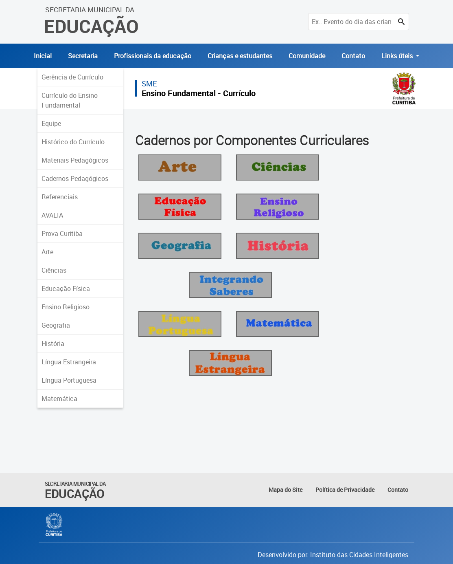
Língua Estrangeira (69, 361)
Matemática (59, 398)
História (53, 343)
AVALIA (52, 215)
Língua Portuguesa (69, 380)
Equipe (51, 123)
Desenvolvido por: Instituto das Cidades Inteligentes (333, 554)
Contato (353, 55)
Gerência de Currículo (72, 77)
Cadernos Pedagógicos (75, 178)
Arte (47, 251)
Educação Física (66, 288)
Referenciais (60, 196)
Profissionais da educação (152, 55)
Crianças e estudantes (240, 55)
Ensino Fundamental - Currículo (199, 93)
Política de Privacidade (344, 490)
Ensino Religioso (66, 306)
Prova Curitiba (62, 233)
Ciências (54, 270)
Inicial (43, 55)
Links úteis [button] (397, 55)
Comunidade (307, 55)
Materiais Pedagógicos (75, 160)
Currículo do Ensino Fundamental (70, 100)
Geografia (56, 325)
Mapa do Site (285, 490)
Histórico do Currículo (73, 141)
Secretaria (83, 55)
